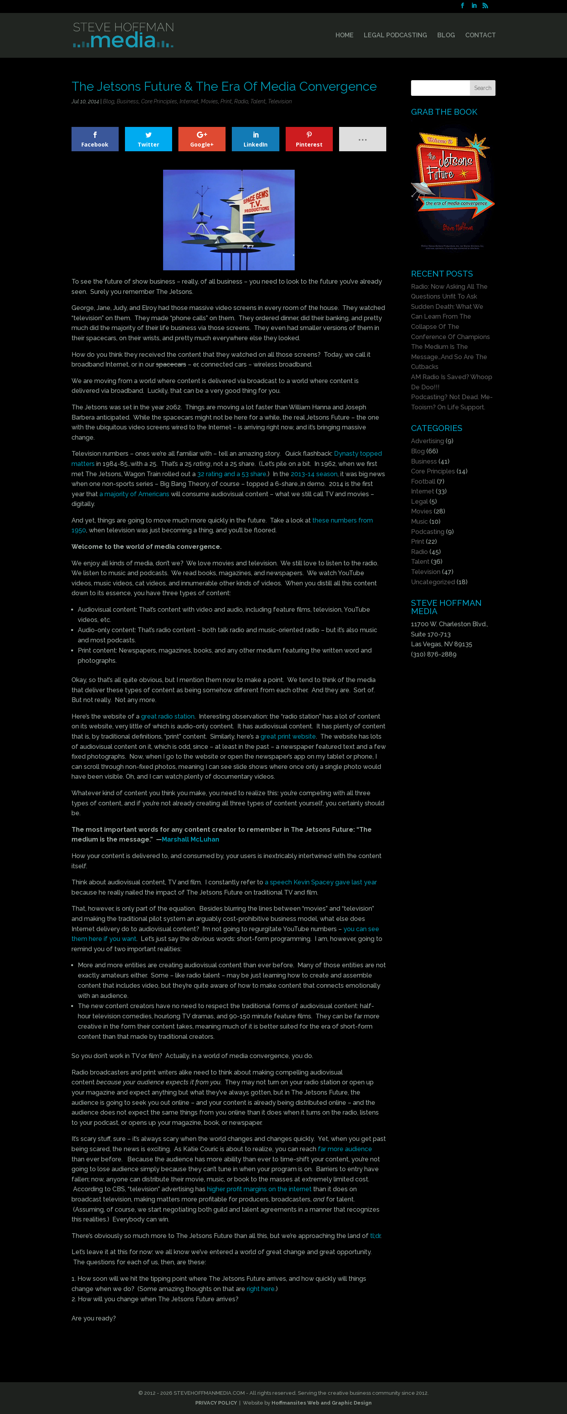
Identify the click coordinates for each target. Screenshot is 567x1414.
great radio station (168, 716)
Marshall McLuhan (190, 839)
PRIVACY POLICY (216, 1403)
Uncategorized (433, 582)
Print (226, 101)
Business (128, 101)
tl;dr (375, 1236)
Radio (241, 101)
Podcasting (427, 532)
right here (261, 1289)
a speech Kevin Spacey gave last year (321, 882)
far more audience (345, 1149)
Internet (189, 101)
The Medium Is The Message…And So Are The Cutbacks (449, 356)
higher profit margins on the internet (259, 1189)
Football (423, 481)
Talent (258, 101)
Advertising (427, 441)
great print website (288, 736)
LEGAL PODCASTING (395, 36)
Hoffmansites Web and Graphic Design (322, 1403)
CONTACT (480, 36)
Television (280, 101)
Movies (209, 101)
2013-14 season (314, 474)
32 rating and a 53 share (231, 474)
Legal (419, 501)
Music (419, 521)
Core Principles (159, 101)
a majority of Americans (134, 494)
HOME (345, 36)
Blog (108, 101)
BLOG (446, 36)
